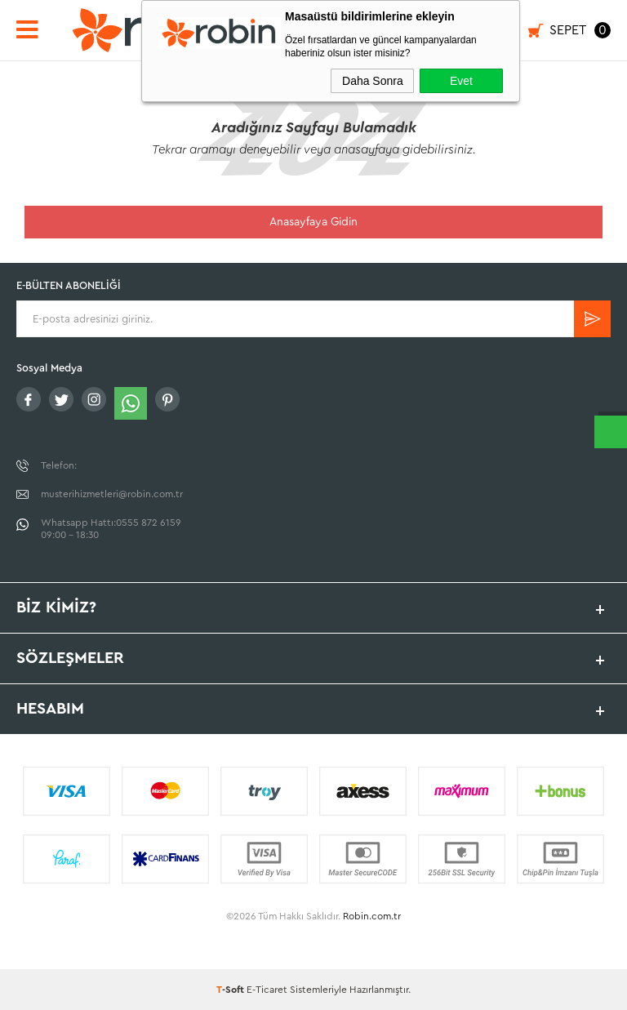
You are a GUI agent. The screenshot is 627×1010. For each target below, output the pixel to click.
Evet (461, 80)
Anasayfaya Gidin (313, 222)
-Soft (231, 989)
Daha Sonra (372, 80)
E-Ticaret (267, 989)
